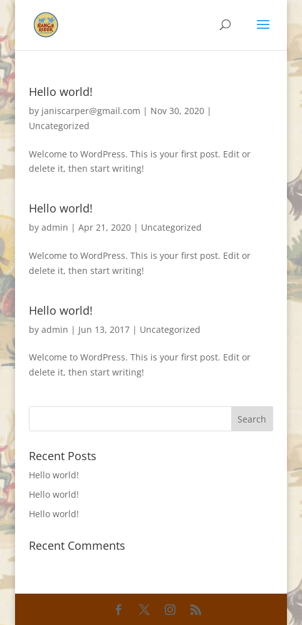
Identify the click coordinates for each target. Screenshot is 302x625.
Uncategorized (59, 126)
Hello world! (61, 91)
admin (54, 227)
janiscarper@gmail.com (90, 111)
